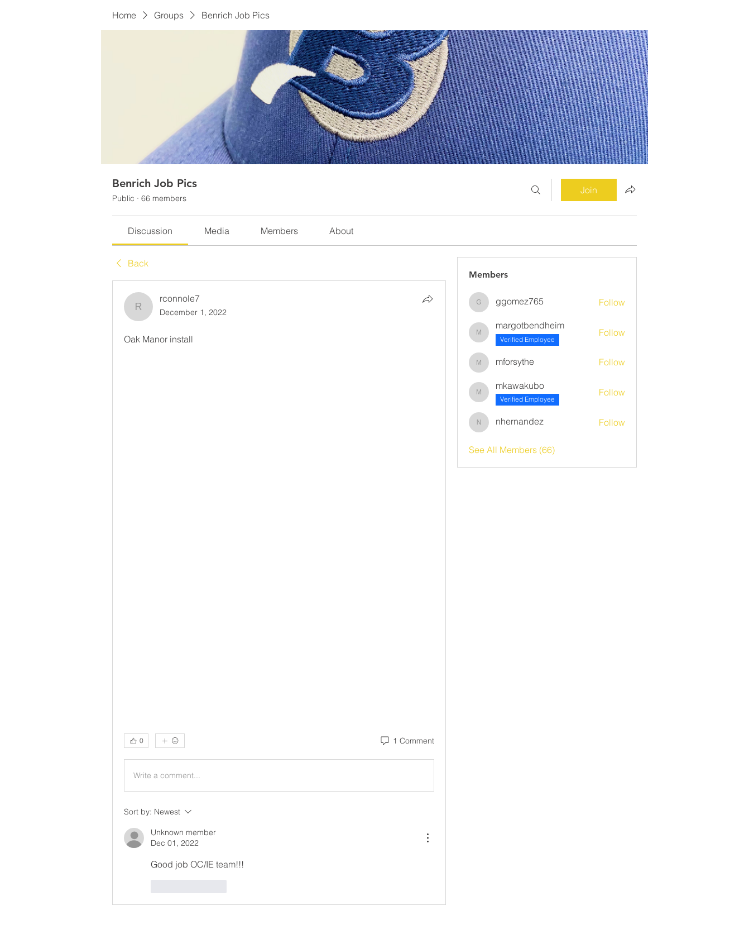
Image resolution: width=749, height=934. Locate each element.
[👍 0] (136, 740)
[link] (150, 230)
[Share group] (630, 189)
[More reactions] (170, 740)
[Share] (427, 299)
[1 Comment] (406, 741)
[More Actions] (427, 838)
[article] (279, 592)
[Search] (535, 190)
